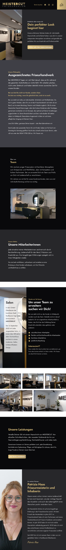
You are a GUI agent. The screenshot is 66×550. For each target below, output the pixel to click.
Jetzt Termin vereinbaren (17, 457)
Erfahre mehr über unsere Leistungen (40, 47)
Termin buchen (38, 5)
